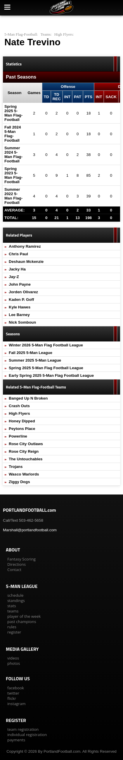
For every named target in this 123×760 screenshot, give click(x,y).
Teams (46, 34)
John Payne (20, 284)
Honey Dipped (22, 421)
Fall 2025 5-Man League (30, 352)
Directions (16, 564)
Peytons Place (22, 428)
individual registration (27, 734)
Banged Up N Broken (28, 398)
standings (16, 600)
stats (11, 605)
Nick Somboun (22, 322)
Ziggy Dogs (19, 482)
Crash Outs (19, 406)
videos (13, 658)
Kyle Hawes (19, 307)
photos (13, 663)
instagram (16, 703)
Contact (14, 569)
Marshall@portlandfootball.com (30, 530)
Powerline (18, 436)
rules (11, 626)
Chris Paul (18, 254)
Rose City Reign (24, 451)
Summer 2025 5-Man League (35, 360)
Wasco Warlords (24, 474)
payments (16, 739)
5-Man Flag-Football (20, 34)
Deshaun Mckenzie (26, 261)
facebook (15, 687)
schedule (15, 595)
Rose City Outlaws (26, 444)
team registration (23, 729)
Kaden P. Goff (21, 299)
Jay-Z (14, 277)
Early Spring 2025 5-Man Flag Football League (51, 375)
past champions (21, 621)
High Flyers (63, 34)
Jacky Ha (17, 269)
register (14, 632)
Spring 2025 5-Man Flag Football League (46, 368)
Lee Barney (19, 315)
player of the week (24, 616)
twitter (13, 693)
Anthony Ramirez (25, 246)
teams (12, 611)
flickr (11, 698)
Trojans (15, 466)
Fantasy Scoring (21, 559)
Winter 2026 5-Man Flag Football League (46, 345)
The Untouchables (26, 459)
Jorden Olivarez (23, 292)
